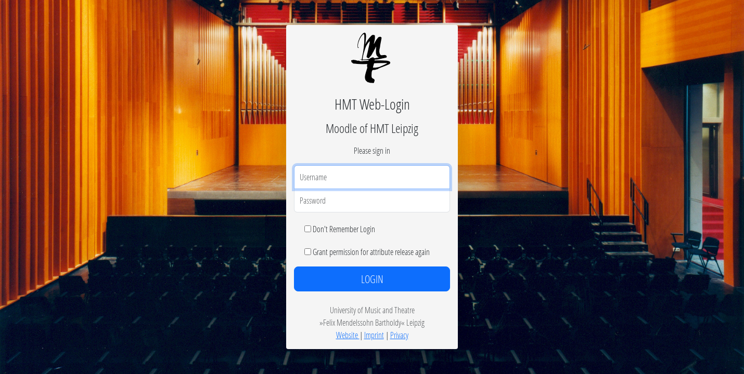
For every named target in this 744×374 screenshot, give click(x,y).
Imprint (374, 334)
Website (348, 334)
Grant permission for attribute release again (371, 251)
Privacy (399, 334)
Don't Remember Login (344, 228)
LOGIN (372, 279)
